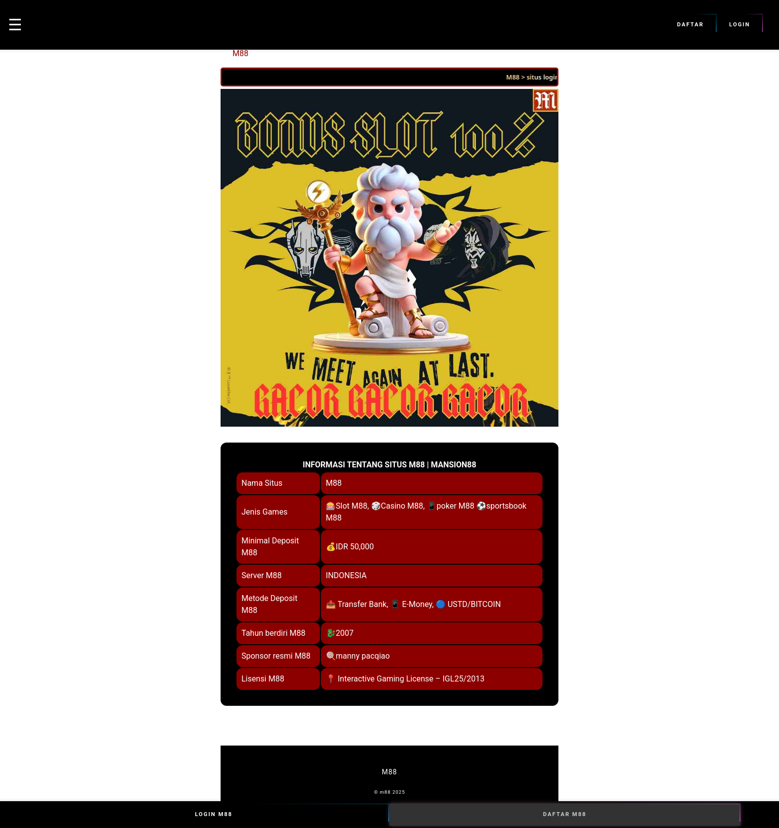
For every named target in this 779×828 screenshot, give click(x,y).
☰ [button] (15, 24)
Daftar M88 (565, 815)
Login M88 (213, 815)
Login (740, 25)
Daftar (690, 25)
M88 (240, 53)
